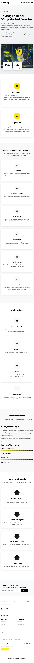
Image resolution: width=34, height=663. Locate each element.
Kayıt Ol (24, 590)
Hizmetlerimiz (3, 628)
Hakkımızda (3, 626)
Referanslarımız (4, 630)
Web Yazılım (20, 628)
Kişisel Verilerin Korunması (20, 658)
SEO (18, 630)
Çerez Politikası (11, 658)
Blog (2, 632)
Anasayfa (3, 624)
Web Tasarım (20, 626)
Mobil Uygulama (21, 624)
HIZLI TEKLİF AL (5, 649)
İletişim (2, 634)
